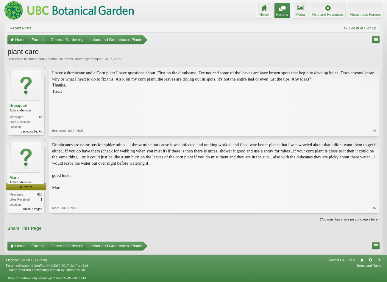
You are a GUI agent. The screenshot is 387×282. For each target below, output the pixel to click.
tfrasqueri (96, 59)
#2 (375, 208)
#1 (375, 131)
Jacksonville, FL (31, 131)
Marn (14, 177)
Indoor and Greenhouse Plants (50, 59)
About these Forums (365, 14)
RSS (379, 260)
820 (39, 194)
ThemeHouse (75, 270)
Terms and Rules (368, 265)
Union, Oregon (32, 209)
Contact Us (336, 260)
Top (370, 260)
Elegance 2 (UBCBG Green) (26, 260)
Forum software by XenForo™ (47, 265)
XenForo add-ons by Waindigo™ (31, 278)
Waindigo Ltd (76, 278)
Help (351, 260)
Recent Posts (20, 28)
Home (362, 260)
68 (40, 117)
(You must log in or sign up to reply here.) (350, 219)
